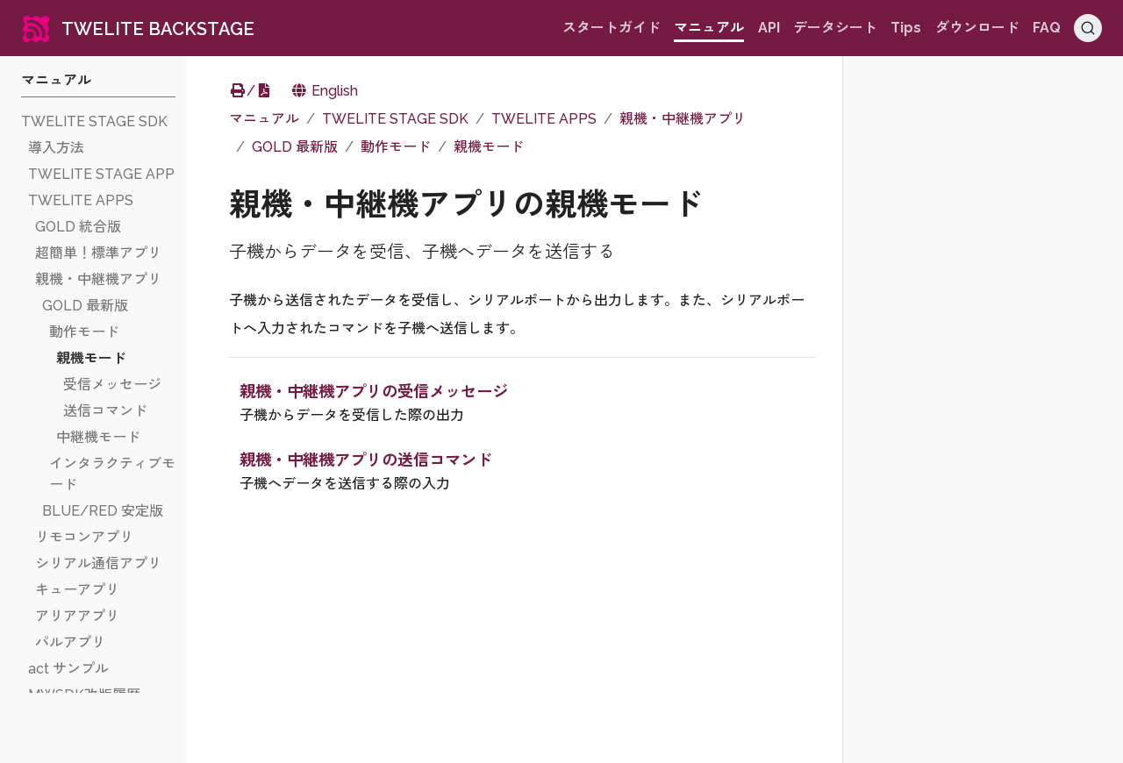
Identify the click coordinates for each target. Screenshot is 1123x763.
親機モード (489, 147)
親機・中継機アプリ (682, 119)
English (324, 90)
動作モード (396, 147)
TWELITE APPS (544, 119)
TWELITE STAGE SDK (395, 119)
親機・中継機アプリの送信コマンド (366, 460)
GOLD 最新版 (295, 147)
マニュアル (264, 119)
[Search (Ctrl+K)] (1088, 28)
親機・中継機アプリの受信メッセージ (374, 391)
